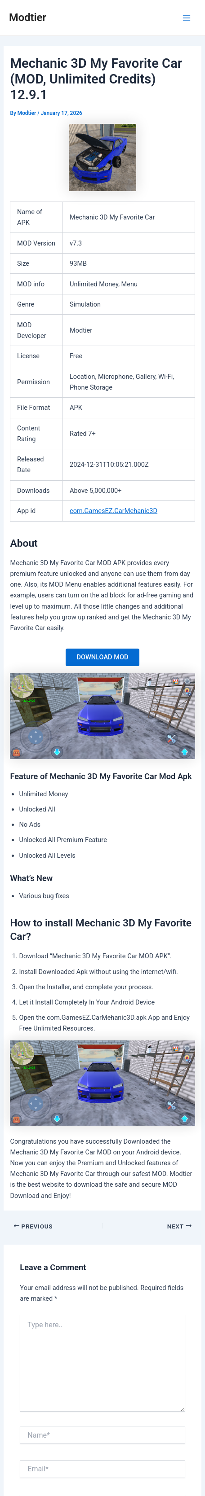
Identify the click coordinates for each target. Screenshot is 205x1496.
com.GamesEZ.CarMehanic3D (113, 511)
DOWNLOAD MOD (102, 657)
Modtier (27, 17)
